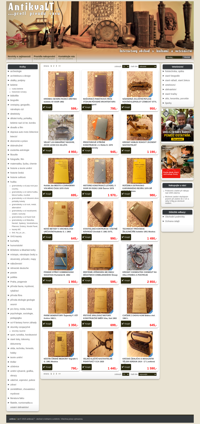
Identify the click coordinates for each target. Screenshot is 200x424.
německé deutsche (19, 268)
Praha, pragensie (18, 281)
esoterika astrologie (19, 150)
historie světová (17, 177)
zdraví (13, 384)
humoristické (16, 245)
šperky (168, 103)
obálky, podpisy (17, 80)
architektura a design (20, 76)
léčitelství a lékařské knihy (23, 250)
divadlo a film (16, 127)
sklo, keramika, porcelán (177, 98)
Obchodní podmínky (175, 216)
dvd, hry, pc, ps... (19, 233)
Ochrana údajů (172, 221)
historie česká (17, 173)
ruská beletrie (17, 89)
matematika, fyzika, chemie (23, 163)
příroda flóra (16, 295)
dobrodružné (16, 145)
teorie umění (16, 357)
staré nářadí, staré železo (177, 80)
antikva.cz (14, 419)
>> (59, 66)
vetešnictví (170, 85)
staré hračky (171, 94)
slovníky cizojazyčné (20, 327)
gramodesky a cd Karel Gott (23, 217)
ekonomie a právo (19, 141)
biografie (14, 100)
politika (13, 277)
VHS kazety (16, 236)
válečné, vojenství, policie (22, 380)
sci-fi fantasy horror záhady (23, 322)
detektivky (15, 114)
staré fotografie (172, 76)
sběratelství (170, 89)
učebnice (14, 366)
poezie (13, 272)
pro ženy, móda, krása (21, 309)
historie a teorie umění (21, 168)
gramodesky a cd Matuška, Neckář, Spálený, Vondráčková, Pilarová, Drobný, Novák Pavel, (25, 223)
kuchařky (14, 241)
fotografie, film (17, 159)
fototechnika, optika (174, 71)
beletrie (14, 85)
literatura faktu (17, 398)
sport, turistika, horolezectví (23, 334)
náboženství (16, 263)
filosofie (14, 154)
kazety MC (16, 229)
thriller (13, 362)
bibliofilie (14, 95)
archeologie (16, 71)
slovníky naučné (18, 331)
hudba (13, 182)
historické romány (19, 92)
